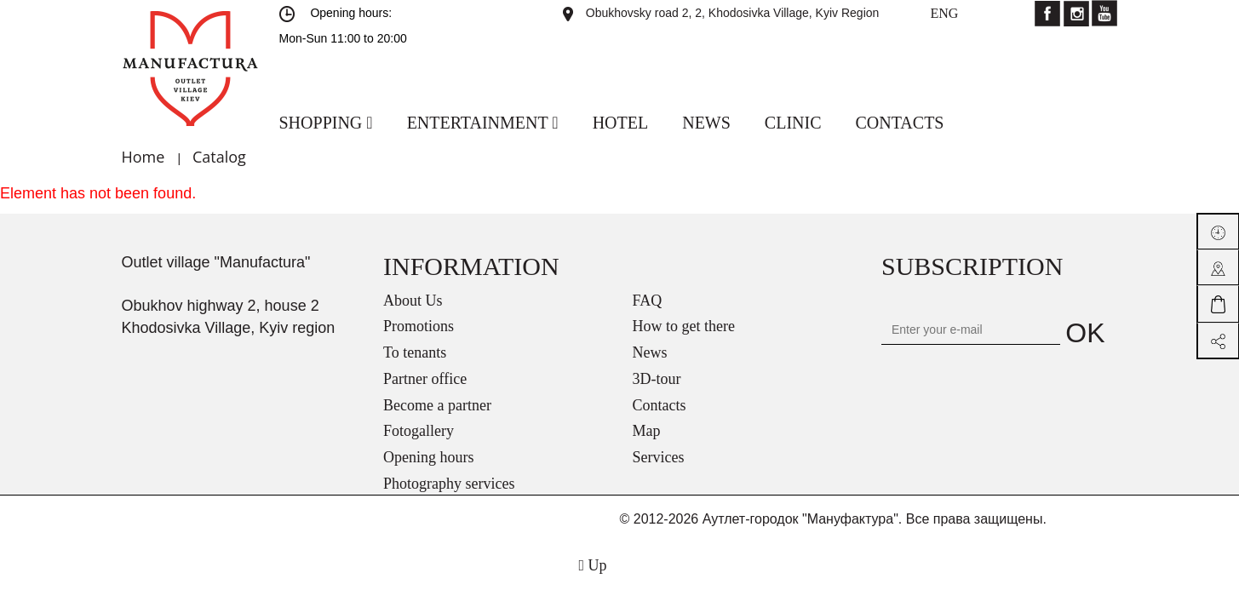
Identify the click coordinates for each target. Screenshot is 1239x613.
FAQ (648, 300)
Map (647, 430)
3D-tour (657, 378)
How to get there (684, 326)
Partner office (425, 378)
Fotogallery (418, 430)
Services (659, 457)
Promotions (418, 326)
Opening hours (428, 457)
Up (592, 565)
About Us (413, 300)
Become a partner (437, 405)
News (650, 352)
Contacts (659, 405)
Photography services (448, 483)
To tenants (414, 352)
